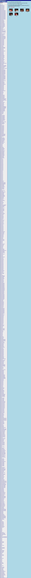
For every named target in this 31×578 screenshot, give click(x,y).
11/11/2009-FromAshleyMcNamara (3, 99)
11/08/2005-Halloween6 (2, 370)
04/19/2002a (1, 549)
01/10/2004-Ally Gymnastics (2, 476)
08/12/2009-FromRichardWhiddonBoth (3, 107)
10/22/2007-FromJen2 (2, 221)
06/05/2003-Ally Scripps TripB (2, 505)
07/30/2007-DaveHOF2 (2, 244)
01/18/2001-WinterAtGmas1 (2, 573)
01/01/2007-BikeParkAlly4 (2, 291)
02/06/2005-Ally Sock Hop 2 (2, 411)
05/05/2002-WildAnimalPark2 (2, 547)
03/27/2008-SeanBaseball (2, 185)
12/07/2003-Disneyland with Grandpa (3, 484)
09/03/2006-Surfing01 (2, 323)
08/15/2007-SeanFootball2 (2, 239)
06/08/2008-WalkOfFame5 (2, 151)
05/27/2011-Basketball (2, 46)
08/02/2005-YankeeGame (2, 388)
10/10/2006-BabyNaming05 (2, 310)
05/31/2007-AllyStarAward (2, 270)
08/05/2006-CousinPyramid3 (2, 328)
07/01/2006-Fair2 (1, 333)
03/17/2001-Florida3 (1, 568)
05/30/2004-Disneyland (2, 448)
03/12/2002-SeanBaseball (2, 550)
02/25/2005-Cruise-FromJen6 (2, 404)
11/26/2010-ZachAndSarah (2, 57)
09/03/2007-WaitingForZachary (2, 231)
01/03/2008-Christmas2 (2, 197)
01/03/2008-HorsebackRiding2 (2, 195)
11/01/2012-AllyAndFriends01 (2, 25)
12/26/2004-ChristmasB (2, 416)
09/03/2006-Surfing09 (2, 317)
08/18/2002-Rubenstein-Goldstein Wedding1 (3, 537)
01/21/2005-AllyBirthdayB (2, 414)
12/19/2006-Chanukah (2, 299)
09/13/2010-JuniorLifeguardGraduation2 (3, 65)
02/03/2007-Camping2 (2, 279)
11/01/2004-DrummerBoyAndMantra (3, 427)
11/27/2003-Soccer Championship (2, 485)
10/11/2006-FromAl (1, 307)
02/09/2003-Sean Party (2, 518)
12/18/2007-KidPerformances (2, 200)
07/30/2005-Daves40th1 (2, 393)
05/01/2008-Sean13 (1, 161)
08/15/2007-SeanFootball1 (2, 240)
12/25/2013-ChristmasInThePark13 (3, 10)
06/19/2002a (1, 544)
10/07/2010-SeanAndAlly (2, 62)
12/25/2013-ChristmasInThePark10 (3, 12)
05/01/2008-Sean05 (1, 167)
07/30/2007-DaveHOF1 (2, 245)
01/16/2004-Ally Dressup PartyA (2, 474)
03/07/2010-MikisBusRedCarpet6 (2, 70)
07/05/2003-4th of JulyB (2, 500)
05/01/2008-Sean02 (1, 169)
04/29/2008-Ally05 (1, 177)
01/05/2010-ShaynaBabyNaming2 (2, 78)
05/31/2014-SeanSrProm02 (2, 7)
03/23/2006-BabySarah (2, 352)
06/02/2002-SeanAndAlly (2, 545)
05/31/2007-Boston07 (2, 265)
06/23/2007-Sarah (1, 253)
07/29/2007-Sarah (1, 247)
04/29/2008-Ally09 (1, 174)
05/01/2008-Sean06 (1, 166)
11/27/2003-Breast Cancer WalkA (2, 487)
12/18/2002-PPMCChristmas (2, 526)
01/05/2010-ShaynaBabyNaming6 (2, 75)
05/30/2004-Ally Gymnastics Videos (3, 450)
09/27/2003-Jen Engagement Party (3, 492)
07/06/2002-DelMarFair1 (2, 542)
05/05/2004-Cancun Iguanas (2, 456)
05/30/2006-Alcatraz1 (2, 338)
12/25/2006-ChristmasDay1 (2, 297)
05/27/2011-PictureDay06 (2, 41)
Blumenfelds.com (3, 0)
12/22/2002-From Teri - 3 (2, 524)
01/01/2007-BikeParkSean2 (2, 286)
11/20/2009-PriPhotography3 (2, 96)
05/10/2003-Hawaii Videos (2, 508)
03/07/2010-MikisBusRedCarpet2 (2, 73)
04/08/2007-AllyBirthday (2, 273)
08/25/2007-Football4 (1, 234)
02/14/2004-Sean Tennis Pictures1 (2, 469)
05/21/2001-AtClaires (1, 565)
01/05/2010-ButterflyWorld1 (2, 83)
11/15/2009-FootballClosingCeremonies (3, 98)
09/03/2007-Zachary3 (2, 229)
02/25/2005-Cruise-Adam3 (2, 409)
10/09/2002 (1, 531)
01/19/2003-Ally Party (2, 521)
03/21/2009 (1, 124)
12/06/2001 (1, 557)
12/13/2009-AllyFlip (1, 91)
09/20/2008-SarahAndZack (2, 140)
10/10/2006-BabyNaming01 (2, 313)
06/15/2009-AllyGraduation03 (2, 117)
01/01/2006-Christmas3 (2, 362)
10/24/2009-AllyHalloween (2, 104)
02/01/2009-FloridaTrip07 (2, 125)
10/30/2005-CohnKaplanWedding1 (2, 378)
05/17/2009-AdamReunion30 (2, 120)
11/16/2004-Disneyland (2, 425)
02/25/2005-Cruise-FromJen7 (2, 403)
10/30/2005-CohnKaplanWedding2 (2, 377)
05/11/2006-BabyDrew (2, 343)
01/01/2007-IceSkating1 (2, 281)
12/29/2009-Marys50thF (2, 86)
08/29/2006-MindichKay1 (2, 325)
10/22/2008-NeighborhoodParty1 (2, 135)
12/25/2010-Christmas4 (2, 52)
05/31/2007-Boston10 (2, 263)
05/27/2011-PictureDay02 (2, 44)
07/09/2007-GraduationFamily (2, 252)
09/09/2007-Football (1, 224)
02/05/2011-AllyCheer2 (2, 49)
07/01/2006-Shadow (1, 331)
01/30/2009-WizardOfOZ (2, 130)
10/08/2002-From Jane (2, 532)
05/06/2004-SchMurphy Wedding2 (2, 453)
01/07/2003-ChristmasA (2, 523)
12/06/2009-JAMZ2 (1, 93)
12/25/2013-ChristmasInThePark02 (3, 18)
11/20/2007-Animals (1, 211)
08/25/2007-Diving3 (1, 237)
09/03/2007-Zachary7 (2, 226)
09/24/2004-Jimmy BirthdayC (2, 432)
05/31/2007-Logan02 (1, 257)
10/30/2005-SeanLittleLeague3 (2, 375)
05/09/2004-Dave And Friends (2, 451)
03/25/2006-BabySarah (2, 351)
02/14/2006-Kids (1, 359)
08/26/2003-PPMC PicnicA (2, 495)
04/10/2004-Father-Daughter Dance (3, 461)
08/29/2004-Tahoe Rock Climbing (2, 438)
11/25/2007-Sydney (1, 203)
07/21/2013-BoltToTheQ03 (2, 21)
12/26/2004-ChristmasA (2, 417)
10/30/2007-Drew (1, 219)
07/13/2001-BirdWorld (2, 563)
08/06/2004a (1, 445)
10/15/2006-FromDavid (2, 305)
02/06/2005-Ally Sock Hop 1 (2, 412)
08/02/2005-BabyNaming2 (2, 390)
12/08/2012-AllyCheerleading (2, 23)
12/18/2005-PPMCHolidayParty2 (2, 365)
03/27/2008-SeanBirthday (2, 184)
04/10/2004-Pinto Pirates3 (2, 459)
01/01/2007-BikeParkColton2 (2, 289)
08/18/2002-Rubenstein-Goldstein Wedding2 (3, 536)
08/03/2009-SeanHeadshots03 (2, 109)
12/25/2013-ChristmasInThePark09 (3, 13)
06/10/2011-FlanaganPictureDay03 (3, 36)
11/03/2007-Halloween (2, 216)
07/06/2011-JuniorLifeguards (2, 34)
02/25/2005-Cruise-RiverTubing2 (2, 401)
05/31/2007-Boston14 (2, 260)
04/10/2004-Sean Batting (2, 458)
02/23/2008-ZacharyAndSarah (2, 190)
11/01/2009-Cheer (1, 101)
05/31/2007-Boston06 (2, 266)
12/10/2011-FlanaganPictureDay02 (3, 31)
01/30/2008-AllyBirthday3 (2, 193)
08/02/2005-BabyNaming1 (2, 391)
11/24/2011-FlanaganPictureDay (2, 33)
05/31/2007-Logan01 (1, 258)
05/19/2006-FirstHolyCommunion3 (2, 339)
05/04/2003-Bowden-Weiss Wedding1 (3, 510)
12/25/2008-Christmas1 (2, 133)
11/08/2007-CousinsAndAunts (2, 213)
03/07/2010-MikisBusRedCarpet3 (2, 72)
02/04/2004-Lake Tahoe (2, 471)
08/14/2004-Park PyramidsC (2, 443)
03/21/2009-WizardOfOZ (2, 122)
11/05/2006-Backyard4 (2, 304)
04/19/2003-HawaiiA (1, 513)
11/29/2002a (1, 529)
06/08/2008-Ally (1, 158)
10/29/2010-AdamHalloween (2, 59)
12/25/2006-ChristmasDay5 (2, 294)
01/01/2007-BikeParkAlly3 (2, 292)
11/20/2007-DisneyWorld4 (2, 208)
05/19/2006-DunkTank (2, 341)
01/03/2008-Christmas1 (2, 198)
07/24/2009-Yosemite (1, 111)
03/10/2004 (1, 466)
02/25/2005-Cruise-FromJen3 (2, 406)
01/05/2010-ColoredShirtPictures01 (3, 80)
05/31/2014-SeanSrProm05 (2, 5)
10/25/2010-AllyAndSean (2, 60)
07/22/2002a (1, 539)
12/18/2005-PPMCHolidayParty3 (2, 364)
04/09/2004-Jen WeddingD (2, 463)
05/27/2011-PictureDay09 (2, 39)
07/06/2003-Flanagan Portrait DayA (3, 497)
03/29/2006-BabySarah (2, 349)
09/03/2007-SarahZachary (2, 232)
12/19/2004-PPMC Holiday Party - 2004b (3, 419)
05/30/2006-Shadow (1, 336)
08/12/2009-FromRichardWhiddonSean (3, 106)
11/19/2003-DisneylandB (2, 490)
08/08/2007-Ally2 (1, 242)
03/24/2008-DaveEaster (2, 187)
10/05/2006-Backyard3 (2, 315)
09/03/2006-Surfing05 (2, 320)
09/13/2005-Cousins (1, 386)
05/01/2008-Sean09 (1, 164)
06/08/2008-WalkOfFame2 (2, 153)
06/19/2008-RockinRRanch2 (2, 148)
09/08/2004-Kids (1, 437)
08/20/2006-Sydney (1, 326)
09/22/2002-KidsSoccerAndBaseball (3, 534)
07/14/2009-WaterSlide (2, 112)
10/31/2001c (1, 560)
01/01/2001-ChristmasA (2, 576)
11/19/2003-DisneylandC (2, 489)
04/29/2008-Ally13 (1, 171)
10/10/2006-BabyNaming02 (2, 312)
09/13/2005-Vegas (1, 385)
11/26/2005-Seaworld (2, 367)
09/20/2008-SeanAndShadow (2, 138)
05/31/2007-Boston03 (2, 268)
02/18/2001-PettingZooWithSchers (2, 571)
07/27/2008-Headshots (2, 143)
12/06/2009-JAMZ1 (1, 94)
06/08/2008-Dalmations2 (2, 156)
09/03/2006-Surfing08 (2, 318)
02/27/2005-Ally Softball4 (2, 398)
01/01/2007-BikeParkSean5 (2, 284)
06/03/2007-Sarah (1, 255)
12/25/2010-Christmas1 (2, 54)
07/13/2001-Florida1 (1, 562)
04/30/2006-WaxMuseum (2, 346)
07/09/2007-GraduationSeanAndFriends (3, 250)
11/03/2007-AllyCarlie (2, 218)
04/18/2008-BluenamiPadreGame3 (2, 182)
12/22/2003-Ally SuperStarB (2, 479)
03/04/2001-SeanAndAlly (2, 570)
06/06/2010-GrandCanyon (2, 67)
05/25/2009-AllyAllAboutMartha (2, 119)
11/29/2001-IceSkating (2, 558)
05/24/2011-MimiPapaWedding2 (2, 47)
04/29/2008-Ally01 (1, 180)
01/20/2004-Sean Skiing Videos (2, 472)
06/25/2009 (1, 114)
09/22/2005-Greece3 (1, 383)
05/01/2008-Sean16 (1, 159)
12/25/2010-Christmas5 (2, 51)
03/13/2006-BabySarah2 (2, 357)
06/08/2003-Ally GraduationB (2, 503)
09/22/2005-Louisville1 (2, 380)
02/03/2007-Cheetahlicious (2, 278)
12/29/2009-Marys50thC (2, 88)
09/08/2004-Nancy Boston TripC (2, 435)
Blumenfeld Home (1, 2)
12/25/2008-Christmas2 (2, 132)
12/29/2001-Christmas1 (2, 555)
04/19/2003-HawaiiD (1, 511)
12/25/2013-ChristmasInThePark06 (3, 15)
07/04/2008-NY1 (1, 146)
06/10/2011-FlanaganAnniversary (2, 38)
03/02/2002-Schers (1, 552)
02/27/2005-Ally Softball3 (2, 399)
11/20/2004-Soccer (1, 424)
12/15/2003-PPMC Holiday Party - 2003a (3, 482)
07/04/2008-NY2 (1, 145)
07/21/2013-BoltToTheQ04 (2, 20)
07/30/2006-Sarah (1, 330)
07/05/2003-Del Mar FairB (2, 498)
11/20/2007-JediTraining (2, 206)
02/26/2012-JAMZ (1, 28)
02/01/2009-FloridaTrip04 (2, 127)
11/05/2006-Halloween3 (2, 302)
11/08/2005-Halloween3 (2, 372)
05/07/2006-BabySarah (2, 344)
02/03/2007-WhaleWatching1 (2, 276)
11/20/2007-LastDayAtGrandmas (2, 205)
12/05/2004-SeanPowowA (2, 422)
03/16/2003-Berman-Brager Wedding (3, 516)
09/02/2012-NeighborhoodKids (2, 26)
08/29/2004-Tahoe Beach (2, 440)
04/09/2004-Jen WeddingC (2, 464)
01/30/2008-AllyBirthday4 (2, 192)
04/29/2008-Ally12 (1, 172)
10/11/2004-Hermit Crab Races (2, 430)
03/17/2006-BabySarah (2, 354)
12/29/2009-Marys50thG (2, 85)
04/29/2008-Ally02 (1, 179)
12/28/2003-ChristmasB (2, 477)
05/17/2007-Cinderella (2, 271)
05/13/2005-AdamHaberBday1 (2, 396)
